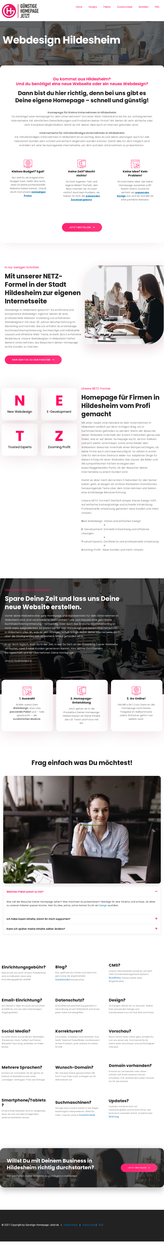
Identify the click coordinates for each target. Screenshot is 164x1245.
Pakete (107, 6)
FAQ (157, 6)
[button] (82, 895)
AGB (100, 1228)
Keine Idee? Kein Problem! (135, 173)
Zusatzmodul (93, 979)
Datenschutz (71, 1228)
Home (79, 6)
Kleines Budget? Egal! (28, 171)
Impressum (88, 1228)
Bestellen (143, 6)
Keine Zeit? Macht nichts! (81, 173)
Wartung (113, 1120)
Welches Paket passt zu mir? (25, 895)
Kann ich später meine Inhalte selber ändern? (36, 933)
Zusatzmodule (124, 6)
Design (103, 909)
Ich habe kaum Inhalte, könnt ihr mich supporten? (38, 923)
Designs (93, 6)
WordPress (115, 981)
